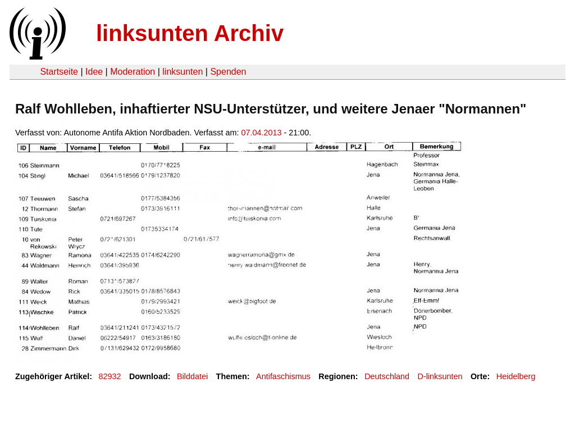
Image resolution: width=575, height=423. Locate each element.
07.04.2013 (261, 132)
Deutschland (386, 376)
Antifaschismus (283, 376)
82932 (110, 376)
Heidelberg (516, 376)
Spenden (228, 71)
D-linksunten (440, 376)
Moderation (132, 71)
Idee (94, 71)
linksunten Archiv (190, 33)
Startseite (59, 71)
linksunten (182, 71)
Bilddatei (192, 376)
